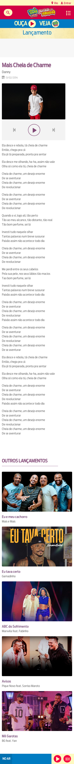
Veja (44, 23)
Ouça (20, 23)
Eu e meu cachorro (14, 517)
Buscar (8, 12)
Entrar (67, 3)
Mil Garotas (10, 736)
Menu (68, 13)
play (33, 139)
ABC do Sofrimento (15, 626)
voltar (13, 139)
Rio (56, 3)
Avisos (6, 681)
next (54, 139)
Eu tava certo (11, 572)
